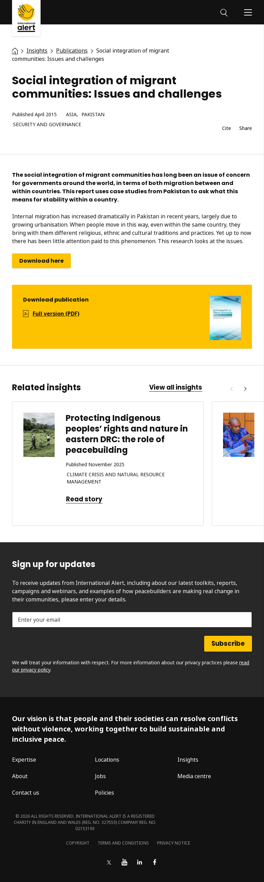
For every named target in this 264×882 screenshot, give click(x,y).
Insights (187, 759)
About (20, 776)
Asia (71, 115)
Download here (41, 261)
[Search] (224, 12)
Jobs (100, 776)
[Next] (245, 389)
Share (245, 128)
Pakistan (92, 115)
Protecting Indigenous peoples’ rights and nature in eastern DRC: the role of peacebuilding (127, 434)
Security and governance (47, 125)
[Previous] (231, 389)
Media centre (194, 776)
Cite (226, 128)
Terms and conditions (123, 843)
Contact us (25, 792)
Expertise (24, 759)
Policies (104, 792)
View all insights (175, 387)
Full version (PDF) (56, 313)
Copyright (77, 843)
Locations (107, 759)
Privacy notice (173, 843)
